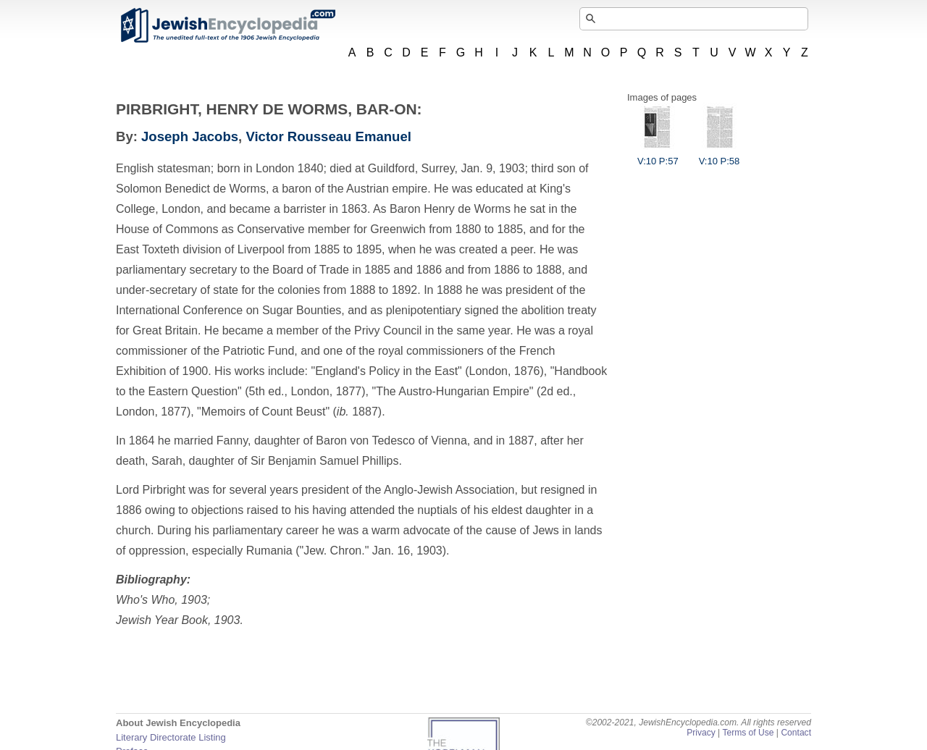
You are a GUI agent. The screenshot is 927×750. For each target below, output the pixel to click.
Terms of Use (747, 733)
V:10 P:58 (719, 156)
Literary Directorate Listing (171, 737)
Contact (796, 733)
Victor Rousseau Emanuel (328, 136)
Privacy (701, 733)
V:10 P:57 (658, 156)
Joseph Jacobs (189, 136)
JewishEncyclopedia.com (227, 25)
